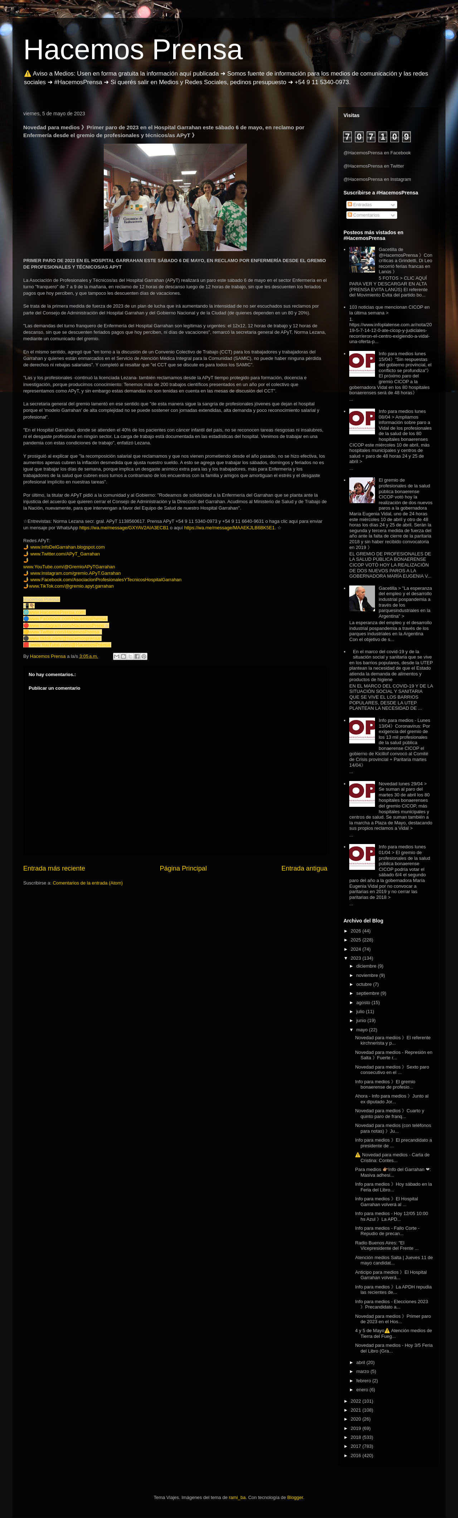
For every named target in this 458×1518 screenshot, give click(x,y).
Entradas (360, 204)
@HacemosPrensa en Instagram (377, 179)
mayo (362, 1029)
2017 (356, 1446)
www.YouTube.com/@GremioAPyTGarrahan (69, 566)
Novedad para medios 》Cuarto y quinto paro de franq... (389, 1113)
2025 (356, 940)
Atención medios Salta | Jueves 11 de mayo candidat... (394, 1260)
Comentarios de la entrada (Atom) (88, 883)
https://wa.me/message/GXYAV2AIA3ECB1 (124, 527)
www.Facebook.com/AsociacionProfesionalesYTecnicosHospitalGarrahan (106, 579)
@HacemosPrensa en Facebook (377, 152)
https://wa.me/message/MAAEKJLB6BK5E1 (229, 527)
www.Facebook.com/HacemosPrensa (67, 618)
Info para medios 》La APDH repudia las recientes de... (393, 1289)
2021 (356, 1410)
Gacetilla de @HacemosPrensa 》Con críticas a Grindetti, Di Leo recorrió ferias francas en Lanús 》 (405, 260)
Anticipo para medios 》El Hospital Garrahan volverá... (391, 1275)
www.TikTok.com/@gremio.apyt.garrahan (71, 586)
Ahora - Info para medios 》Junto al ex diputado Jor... (391, 1098)
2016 (356, 1455)
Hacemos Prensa (133, 49)
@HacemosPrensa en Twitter (374, 166)
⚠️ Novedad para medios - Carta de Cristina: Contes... (392, 1157)
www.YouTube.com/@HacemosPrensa (70, 644)
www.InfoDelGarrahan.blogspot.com (67, 547)
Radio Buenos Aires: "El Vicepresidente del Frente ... (386, 1245)
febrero (364, 1380)
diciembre (367, 966)
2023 (356, 958)
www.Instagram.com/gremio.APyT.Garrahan (75, 573)
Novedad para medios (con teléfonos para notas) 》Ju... (393, 1128)
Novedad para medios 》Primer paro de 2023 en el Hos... (393, 1319)
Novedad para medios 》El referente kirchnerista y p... (392, 1040)
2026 (356, 931)
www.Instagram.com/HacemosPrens (66, 625)
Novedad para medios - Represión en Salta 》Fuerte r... (393, 1055)
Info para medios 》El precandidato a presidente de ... (393, 1142)
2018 (356, 1437)
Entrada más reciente (54, 868)
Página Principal (183, 868)
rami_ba (237, 1497)
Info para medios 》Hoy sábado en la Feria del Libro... (393, 1186)
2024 (356, 949)
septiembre (368, 993)
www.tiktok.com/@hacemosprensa (64, 638)
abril (361, 1362)
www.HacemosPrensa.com (56, 612)
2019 (356, 1428)
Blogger (295, 1497)
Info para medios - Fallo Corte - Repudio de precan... (387, 1231)
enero (363, 1389)
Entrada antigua (304, 868)
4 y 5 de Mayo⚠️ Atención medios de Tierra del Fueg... (393, 1333)
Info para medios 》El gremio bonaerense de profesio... (385, 1084)
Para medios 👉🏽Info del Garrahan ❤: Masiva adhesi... (393, 1172)
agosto (364, 1002)
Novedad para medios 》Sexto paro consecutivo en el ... (392, 1069)
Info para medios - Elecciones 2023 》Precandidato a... (391, 1304)
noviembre (367, 975)
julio (361, 1011)
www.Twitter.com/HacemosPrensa (64, 632)
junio (361, 1020)
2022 (356, 1401)
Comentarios (364, 215)
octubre (364, 984)
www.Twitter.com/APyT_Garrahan (65, 553)
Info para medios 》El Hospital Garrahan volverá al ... (386, 1201)
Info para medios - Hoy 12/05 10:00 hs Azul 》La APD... (391, 1216)
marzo (363, 1371)
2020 (356, 1419)
